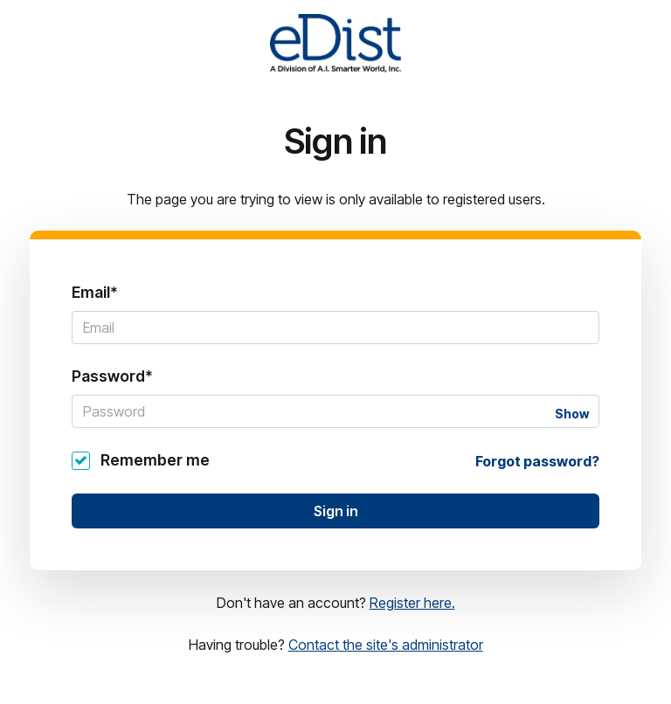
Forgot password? (537, 461)
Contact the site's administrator (385, 644)
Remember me (155, 460)
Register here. (412, 602)
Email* (95, 292)
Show (572, 413)
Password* (112, 376)
